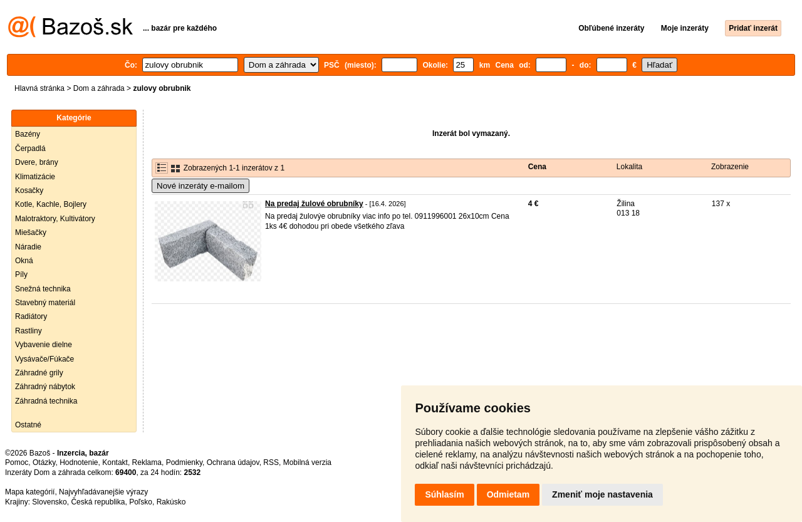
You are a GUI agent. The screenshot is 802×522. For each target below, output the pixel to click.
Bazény (27, 134)
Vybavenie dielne (43, 344)
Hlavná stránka (39, 88)
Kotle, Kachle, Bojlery (50, 204)
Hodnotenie (79, 462)
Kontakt (115, 462)
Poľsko (140, 502)
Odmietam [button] (508, 494)
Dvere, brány (36, 162)
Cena (537, 166)
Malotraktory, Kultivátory (55, 218)
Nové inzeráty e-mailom (200, 186)
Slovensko (49, 502)
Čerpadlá (30, 148)
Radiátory (31, 316)
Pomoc (16, 462)
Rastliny (28, 330)
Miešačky (30, 232)
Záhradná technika (46, 401)
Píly (21, 274)
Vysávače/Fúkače (44, 359)
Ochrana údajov (233, 462)
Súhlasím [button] (444, 494)
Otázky (44, 462)
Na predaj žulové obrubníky (314, 203)
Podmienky (184, 462)
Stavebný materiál (45, 302)
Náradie (28, 247)
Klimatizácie (35, 176)
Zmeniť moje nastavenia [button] (602, 494)
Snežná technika (43, 288)
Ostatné (28, 424)
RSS (271, 462)
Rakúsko (171, 502)
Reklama (147, 462)
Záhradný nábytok (45, 386)
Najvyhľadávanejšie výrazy (103, 492)
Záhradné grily (39, 372)
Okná (24, 260)
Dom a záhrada (99, 88)
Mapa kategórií (30, 492)
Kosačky (29, 190)
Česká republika (98, 502)
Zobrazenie (730, 166)
